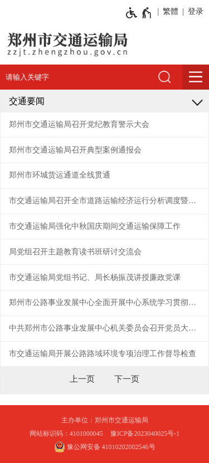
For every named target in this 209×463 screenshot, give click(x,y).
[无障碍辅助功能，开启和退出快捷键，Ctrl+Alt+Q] (139, 12)
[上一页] (82, 379)
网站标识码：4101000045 (66, 433)
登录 (195, 11)
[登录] (193, 11)
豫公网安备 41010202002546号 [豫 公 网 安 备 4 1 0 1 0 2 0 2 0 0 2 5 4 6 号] (104, 446)
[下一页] (127, 379)
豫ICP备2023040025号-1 (145, 433)
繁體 (170, 11)
